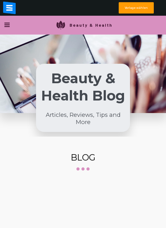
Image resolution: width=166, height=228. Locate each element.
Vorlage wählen (136, 7)
